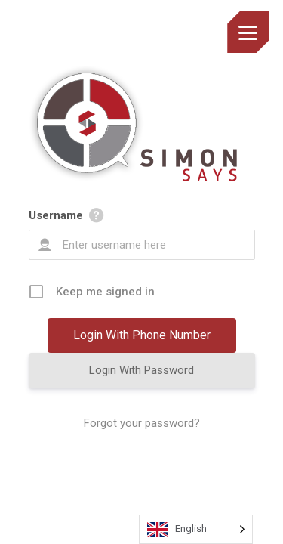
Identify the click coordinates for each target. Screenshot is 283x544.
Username (56, 215)
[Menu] (248, 32)
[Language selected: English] (196, 529)
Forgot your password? (142, 423)
